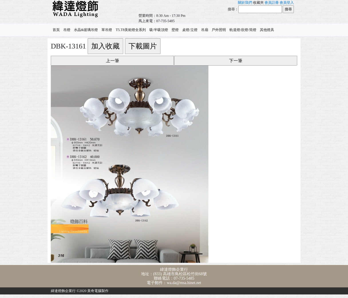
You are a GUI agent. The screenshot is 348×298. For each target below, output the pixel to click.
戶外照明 (219, 30)
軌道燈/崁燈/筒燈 (242, 30)
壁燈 (175, 30)
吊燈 (66, 30)
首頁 (56, 30)
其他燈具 (267, 30)
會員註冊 (272, 2)
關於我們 (245, 2)
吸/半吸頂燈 (158, 30)
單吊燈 (106, 30)
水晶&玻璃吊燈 (86, 30)
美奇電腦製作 (98, 291)
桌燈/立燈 (189, 30)
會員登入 (287, 2)
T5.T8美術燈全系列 (131, 30)
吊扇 (204, 30)
